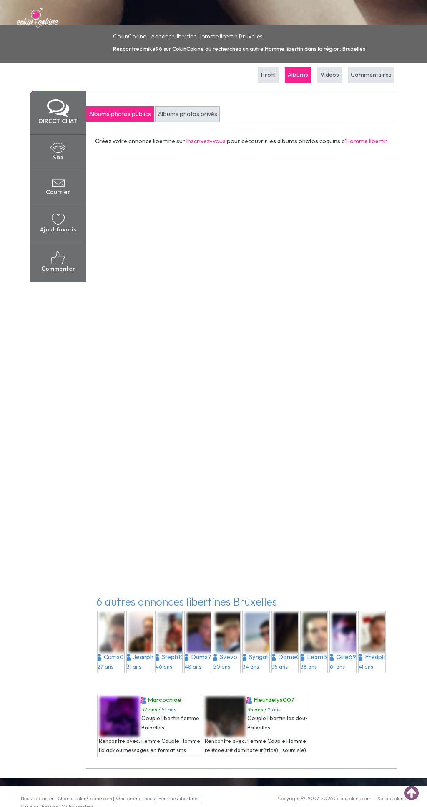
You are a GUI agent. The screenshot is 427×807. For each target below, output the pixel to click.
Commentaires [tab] (371, 74)
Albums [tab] (298, 74)
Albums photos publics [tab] (120, 114)
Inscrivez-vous (206, 141)
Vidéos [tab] (329, 74)
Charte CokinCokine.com (85, 798)
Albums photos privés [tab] (187, 114)
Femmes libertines (178, 798)
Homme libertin (367, 141)
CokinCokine (347, 798)
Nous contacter (37, 798)
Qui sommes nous (135, 798)
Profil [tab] (268, 74)
